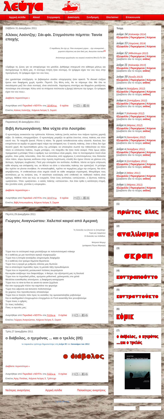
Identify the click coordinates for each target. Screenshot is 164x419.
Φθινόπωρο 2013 (138, 53)
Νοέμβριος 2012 (135, 88)
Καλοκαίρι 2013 (137, 65)
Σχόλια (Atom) (62, 401)
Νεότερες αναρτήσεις (17, 390)
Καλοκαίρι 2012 (135, 113)
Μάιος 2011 (133, 173)
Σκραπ (53, 110)
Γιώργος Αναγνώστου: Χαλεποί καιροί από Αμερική (51, 221)
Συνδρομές (93, 17)
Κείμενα (151, 37)
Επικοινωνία (133, 17)
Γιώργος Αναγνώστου (24, 319)
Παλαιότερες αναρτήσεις (91, 390)
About (36, 17)
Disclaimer (112, 17)
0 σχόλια (64, 105)
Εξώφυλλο (122, 37)
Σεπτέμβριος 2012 (136, 100)
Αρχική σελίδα (17, 17)
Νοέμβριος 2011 (135, 149)
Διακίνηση (73, 17)
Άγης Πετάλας (21, 378)
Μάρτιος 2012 (134, 125)
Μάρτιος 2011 (134, 184)
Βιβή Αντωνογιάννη (23, 202)
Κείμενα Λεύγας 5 (40, 110)
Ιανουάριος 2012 (136, 137)
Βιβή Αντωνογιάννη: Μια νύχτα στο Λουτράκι (45, 128)
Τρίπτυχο (51, 378)
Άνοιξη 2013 (135, 76)
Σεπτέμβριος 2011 (136, 161)
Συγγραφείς (53, 17)
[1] (105, 51)
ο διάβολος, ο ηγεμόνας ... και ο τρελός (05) (44, 338)
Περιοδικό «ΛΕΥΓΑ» (33, 105)
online (146, 94)
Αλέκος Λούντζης (22, 110)
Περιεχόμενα (137, 37)
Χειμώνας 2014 (137, 43)
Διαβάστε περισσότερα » (17, 98)
